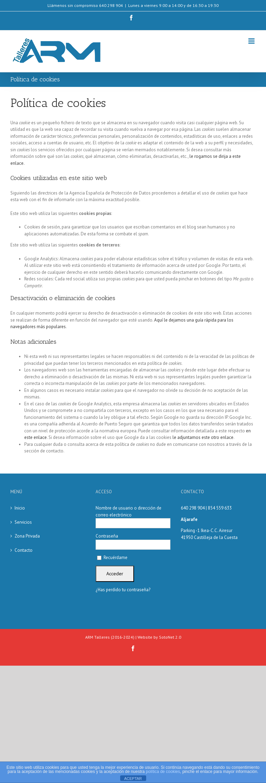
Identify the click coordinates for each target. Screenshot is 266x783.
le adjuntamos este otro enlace (202, 437)
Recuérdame (112, 557)
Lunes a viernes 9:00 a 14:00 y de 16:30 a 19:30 (173, 5)
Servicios (23, 522)
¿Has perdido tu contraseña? (123, 590)
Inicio (20, 508)
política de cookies (163, 771)
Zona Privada (27, 536)
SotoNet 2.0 (170, 637)
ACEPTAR (133, 778)
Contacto (24, 550)
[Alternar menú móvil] (252, 41)
